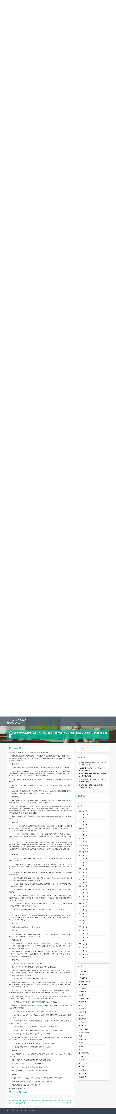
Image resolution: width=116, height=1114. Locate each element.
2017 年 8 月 (83, 957)
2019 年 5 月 (83, 951)
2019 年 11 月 (83, 937)
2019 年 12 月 (83, 934)
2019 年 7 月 (83, 944)
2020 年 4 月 (83, 920)
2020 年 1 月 (83, 930)
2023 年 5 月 (83, 865)
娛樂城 (81, 1005)
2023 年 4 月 (83, 869)
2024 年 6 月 (83, 825)
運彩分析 (82, 1060)
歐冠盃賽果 (82, 1026)
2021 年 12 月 (83, 893)
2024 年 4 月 (83, 831)
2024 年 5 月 (83, 828)
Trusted (27, 1111)
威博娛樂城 (82, 1002)
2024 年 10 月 (83, 814)
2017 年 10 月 (83, 954)
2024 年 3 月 (83, 835)
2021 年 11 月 (83, 896)
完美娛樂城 (82, 1012)
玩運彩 (81, 1043)
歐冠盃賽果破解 (84, 1029)
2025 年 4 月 (83, 811)
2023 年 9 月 (83, 855)
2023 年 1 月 (83, 879)
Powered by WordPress (13, 1111)
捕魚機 (81, 1015)
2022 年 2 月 (83, 886)
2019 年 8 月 (83, 940)
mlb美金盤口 (83, 978)
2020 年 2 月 (83, 927)
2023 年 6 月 (83, 862)
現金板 (81, 1046)
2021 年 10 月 (83, 900)
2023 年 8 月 (83, 859)
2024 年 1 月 (83, 842)
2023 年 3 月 (83, 872)
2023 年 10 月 (83, 852)
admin (23, 748)
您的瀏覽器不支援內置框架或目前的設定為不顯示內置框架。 (58, 32)
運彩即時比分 (83, 1063)
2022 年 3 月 (83, 882)
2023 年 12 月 (83, 845)
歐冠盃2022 (82, 1022)
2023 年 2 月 (83, 876)
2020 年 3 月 (83, 923)
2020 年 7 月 (83, 910)
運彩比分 (82, 1066)
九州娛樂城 (82, 988)
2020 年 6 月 (83, 913)
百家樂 (81, 1049)
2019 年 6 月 (83, 947)
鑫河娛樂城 (82, 1077)
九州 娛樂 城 (83, 985)
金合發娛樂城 (83, 1070)
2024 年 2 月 (83, 838)
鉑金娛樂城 (15, 1092)
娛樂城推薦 (82, 1009)
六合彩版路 (82, 991)
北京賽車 (82, 995)
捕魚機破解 (82, 1019)
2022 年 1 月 (83, 889)
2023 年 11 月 (83, 848)
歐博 (80, 1036)
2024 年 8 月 (83, 818)
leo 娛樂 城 (82, 974)
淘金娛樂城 (82, 1039)
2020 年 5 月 (83, 917)
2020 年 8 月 (83, 906)
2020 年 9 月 (83, 903)
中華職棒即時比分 (84, 981)
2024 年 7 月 (83, 821)
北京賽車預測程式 (84, 998)
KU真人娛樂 (82, 971)
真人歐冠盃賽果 (39, 1006)
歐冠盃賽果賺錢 (84, 1032)
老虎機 (81, 1056)
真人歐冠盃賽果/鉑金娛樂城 (16, 721)
